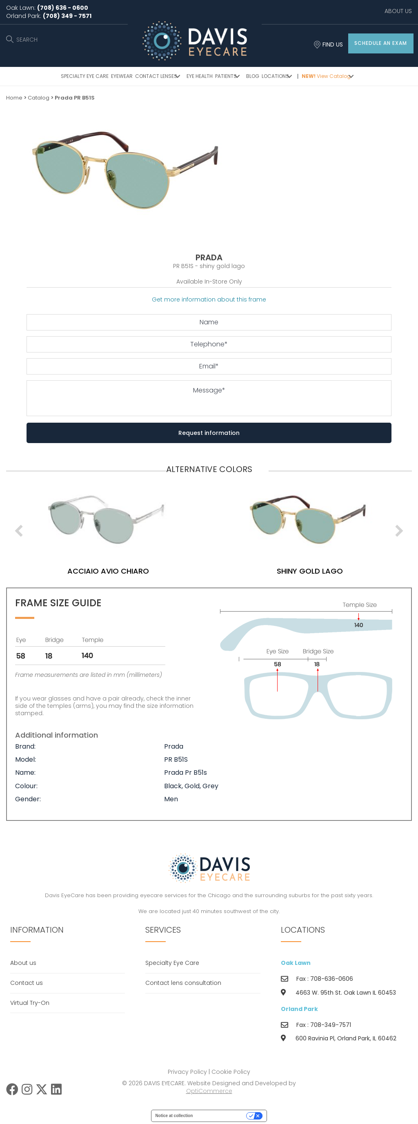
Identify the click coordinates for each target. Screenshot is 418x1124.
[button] (381, 43)
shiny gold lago (338, 571)
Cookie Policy (230, 1072)
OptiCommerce (209, 1091)
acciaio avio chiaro (136, 571)
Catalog (38, 98)
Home (14, 98)
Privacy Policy (187, 1072)
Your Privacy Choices (222, 1115)
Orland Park (299, 1009)
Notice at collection (174, 1115)
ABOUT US (398, 11)
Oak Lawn (296, 963)
